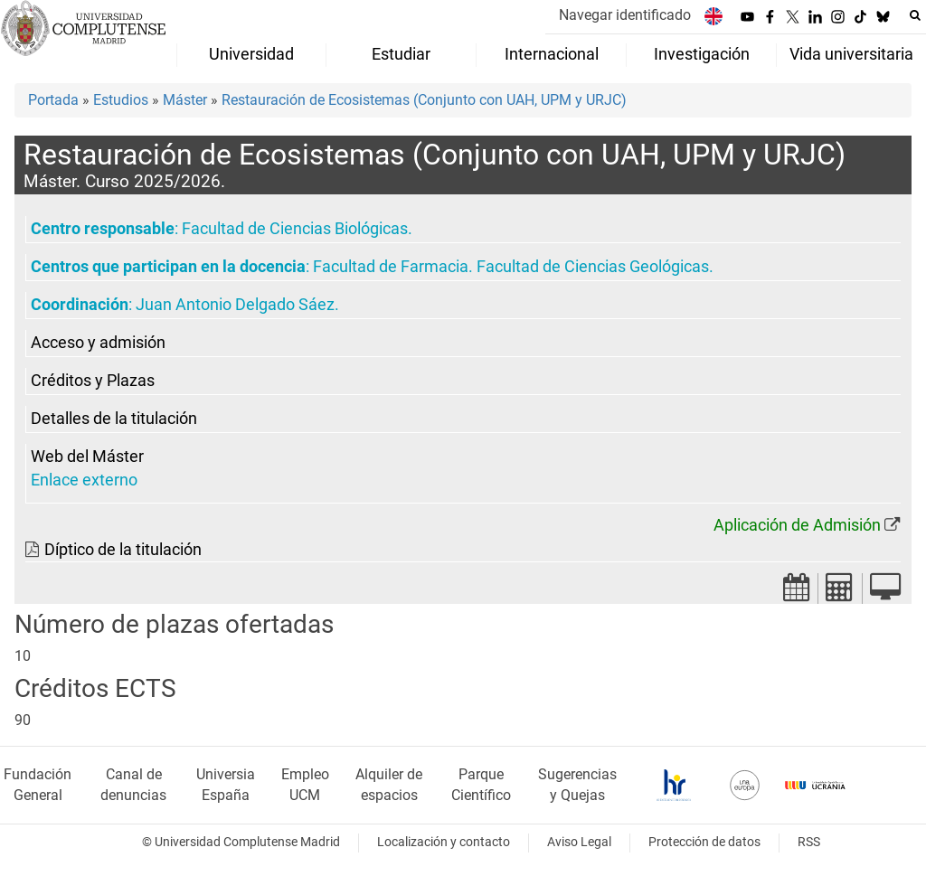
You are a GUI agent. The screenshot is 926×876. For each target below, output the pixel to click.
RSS (809, 842)
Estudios (120, 99)
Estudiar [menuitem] (401, 54)
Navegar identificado (625, 15)
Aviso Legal (579, 842)
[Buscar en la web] (915, 15)
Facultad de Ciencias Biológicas (295, 229)
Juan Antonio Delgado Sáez (235, 305)
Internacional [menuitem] (552, 54)
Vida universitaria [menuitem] (851, 54)
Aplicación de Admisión (797, 525)
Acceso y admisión (98, 343)
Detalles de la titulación (114, 419)
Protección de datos (704, 842)
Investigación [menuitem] (702, 54)
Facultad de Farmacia (390, 267)
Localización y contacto (443, 842)
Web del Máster (87, 456)
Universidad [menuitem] (251, 54)
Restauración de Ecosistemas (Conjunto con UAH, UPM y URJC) (424, 99)
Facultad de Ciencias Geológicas (593, 267)
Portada (53, 99)
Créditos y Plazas (93, 381)
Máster (185, 99)
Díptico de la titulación (123, 550)
